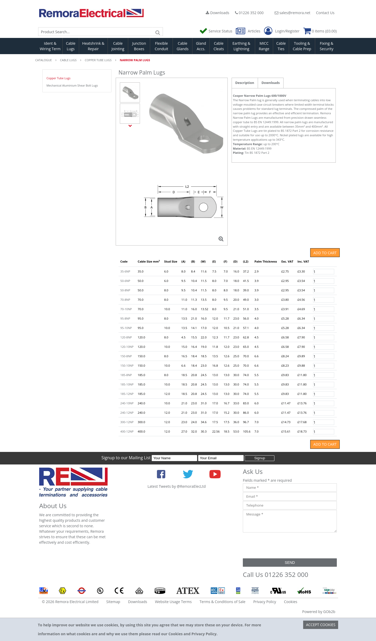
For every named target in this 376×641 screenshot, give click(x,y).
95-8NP (125, 318)
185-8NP (126, 375)
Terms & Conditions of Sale (222, 601)
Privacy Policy (264, 601)
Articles (248, 31)
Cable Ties (281, 46)
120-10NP (127, 347)
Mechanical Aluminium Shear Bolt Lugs (72, 85)
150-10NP (127, 365)
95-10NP (126, 328)
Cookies (290, 601)
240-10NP (127, 403)
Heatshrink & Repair (93, 46)
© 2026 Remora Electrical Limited (70, 601)
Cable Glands (182, 46)
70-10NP (126, 309)
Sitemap (113, 601)
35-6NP (125, 271)
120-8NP (126, 337)
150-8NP (126, 356)
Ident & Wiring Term (50, 46)
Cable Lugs (70, 46)
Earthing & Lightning (241, 46)
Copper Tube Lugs (58, 78)
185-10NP (127, 384)
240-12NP (127, 413)
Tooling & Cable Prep (302, 46)
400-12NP (127, 431)
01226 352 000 (249, 12)
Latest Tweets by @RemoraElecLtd (177, 486)
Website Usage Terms (173, 601)
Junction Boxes (139, 46)
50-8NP (125, 290)
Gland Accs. (201, 46)
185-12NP (127, 394)
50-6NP (125, 281)
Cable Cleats (219, 46)
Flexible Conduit (161, 46)
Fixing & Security (326, 46)
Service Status (216, 31)
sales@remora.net (292, 12)
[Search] (157, 31)
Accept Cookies (321, 624)
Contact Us (325, 12)
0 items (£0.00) (320, 31)
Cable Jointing (117, 46)
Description (244, 83)
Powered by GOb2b (318, 611)
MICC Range (264, 46)
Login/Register (281, 31)
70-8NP (125, 300)
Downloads (217, 12)
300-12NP (127, 422)
